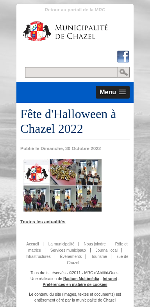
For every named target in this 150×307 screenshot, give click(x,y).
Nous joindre (94, 244)
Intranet (110, 279)
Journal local (107, 250)
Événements (71, 256)
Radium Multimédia (81, 279)
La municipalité (61, 244)
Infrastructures (38, 256)
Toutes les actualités (42, 221)
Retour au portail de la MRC (75, 9)
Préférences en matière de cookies (75, 284)
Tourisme (99, 256)
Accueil (32, 244)
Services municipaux (68, 250)
